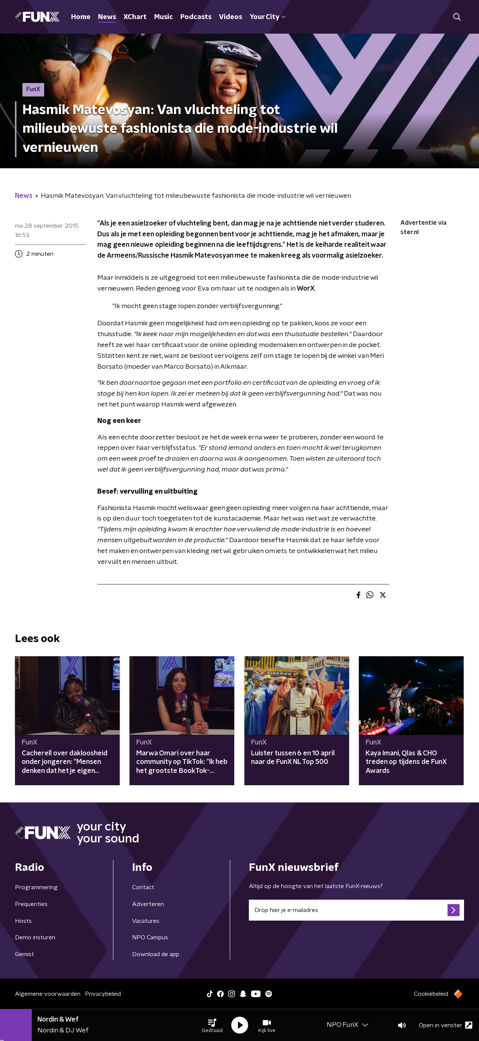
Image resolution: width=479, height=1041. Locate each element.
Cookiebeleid (431, 994)
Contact (143, 887)
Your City (268, 17)
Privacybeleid (103, 994)
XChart (135, 17)
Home (81, 17)
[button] (212, 1025)
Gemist (24, 954)
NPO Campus (150, 937)
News (107, 17)
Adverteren (148, 904)
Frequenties (31, 904)
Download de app (155, 954)
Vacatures (145, 921)
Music (163, 17)
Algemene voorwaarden (47, 994)
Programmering (36, 887)
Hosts (23, 921)
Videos (230, 17)
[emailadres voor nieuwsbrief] (356, 910)
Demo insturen (35, 937)
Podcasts (195, 17)
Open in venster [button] (445, 1025)
